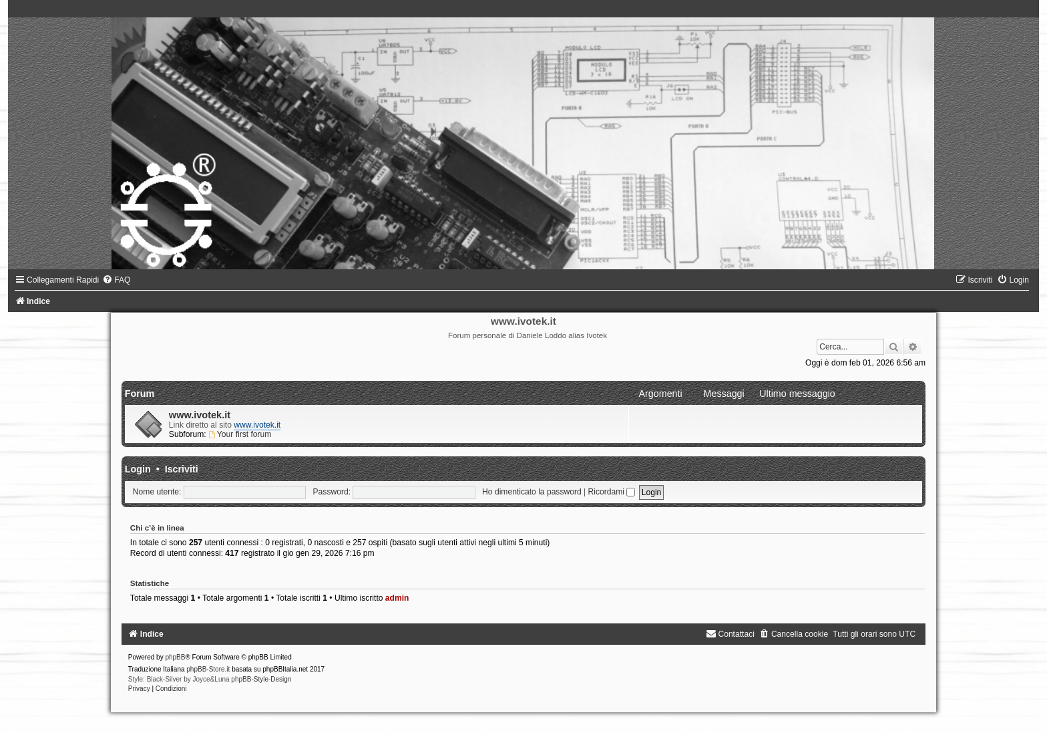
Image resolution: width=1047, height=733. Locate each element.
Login (138, 469)
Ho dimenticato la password (532, 491)
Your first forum (239, 434)
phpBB (175, 657)
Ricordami (612, 491)
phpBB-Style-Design (261, 679)
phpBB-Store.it (208, 669)
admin (397, 598)
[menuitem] (116, 280)
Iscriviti (181, 469)
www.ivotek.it (199, 415)
